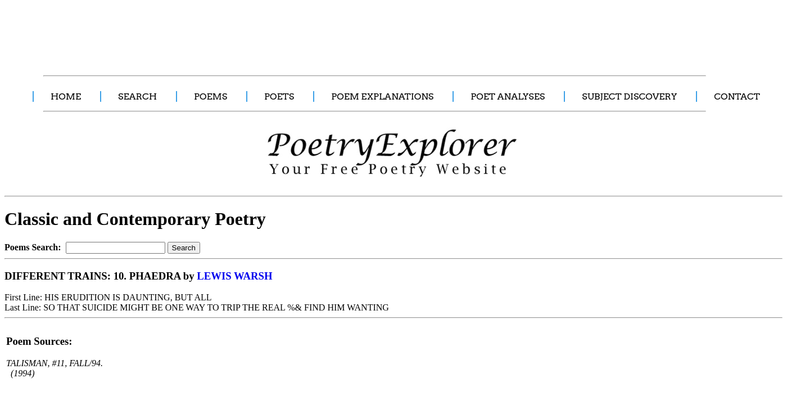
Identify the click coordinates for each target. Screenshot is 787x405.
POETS (279, 96)
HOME (66, 96)
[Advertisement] (210, 31)
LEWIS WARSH (234, 276)
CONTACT (737, 96)
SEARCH (137, 96)
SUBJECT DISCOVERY (629, 96)
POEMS (210, 96)
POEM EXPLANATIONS (382, 96)
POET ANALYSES (508, 96)
